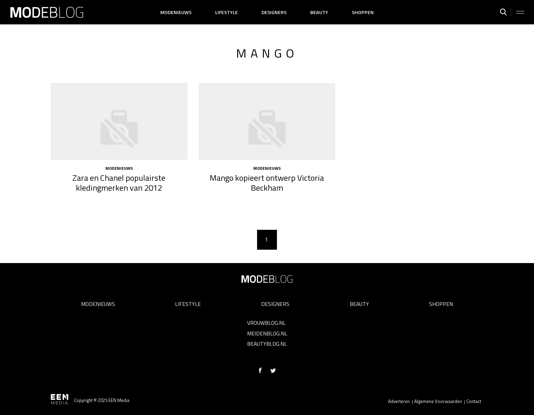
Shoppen (363, 12)
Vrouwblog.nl (266, 323)
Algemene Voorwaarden (438, 401)
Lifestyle (226, 12)
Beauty (319, 12)
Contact (473, 401)
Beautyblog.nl (267, 344)
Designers (274, 12)
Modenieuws (175, 12)
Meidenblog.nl (267, 333)
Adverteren (399, 401)
